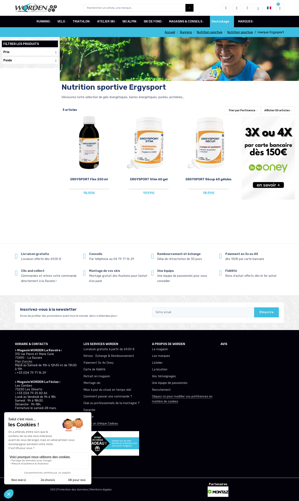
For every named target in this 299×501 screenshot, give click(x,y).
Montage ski (91, 383)
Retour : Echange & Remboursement (108, 356)
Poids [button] (29, 60)
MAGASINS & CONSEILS (185, 21)
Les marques (161, 356)
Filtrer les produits (21, 44)
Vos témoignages (164, 376)
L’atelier (157, 363)
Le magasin (160, 349)
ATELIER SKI (106, 21)
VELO (61, 21)
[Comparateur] (247, 8)
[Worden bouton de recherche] (189, 8)
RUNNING (43, 21)
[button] (226, 8)
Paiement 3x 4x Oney (98, 363)
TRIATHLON (80, 21)
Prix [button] (29, 52)
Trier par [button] (241, 110)
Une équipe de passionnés (169, 383)
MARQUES (245, 21)
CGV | (53, 489)
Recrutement (161, 390)
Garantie (89, 410)
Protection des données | (73, 489)
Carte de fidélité (94, 369)
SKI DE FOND (153, 21)
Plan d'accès (23, 361)
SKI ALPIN (129, 21)
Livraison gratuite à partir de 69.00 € (109, 349)
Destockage (220, 21)
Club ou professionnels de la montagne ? (111, 403)
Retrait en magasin (96, 376)
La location (159, 369)
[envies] (237, 8)
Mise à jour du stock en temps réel (107, 390)
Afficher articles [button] (277, 110)
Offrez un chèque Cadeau (100, 423)
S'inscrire (266, 312)
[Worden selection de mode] (258, 8)
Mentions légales (101, 489)
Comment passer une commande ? (107, 396)
